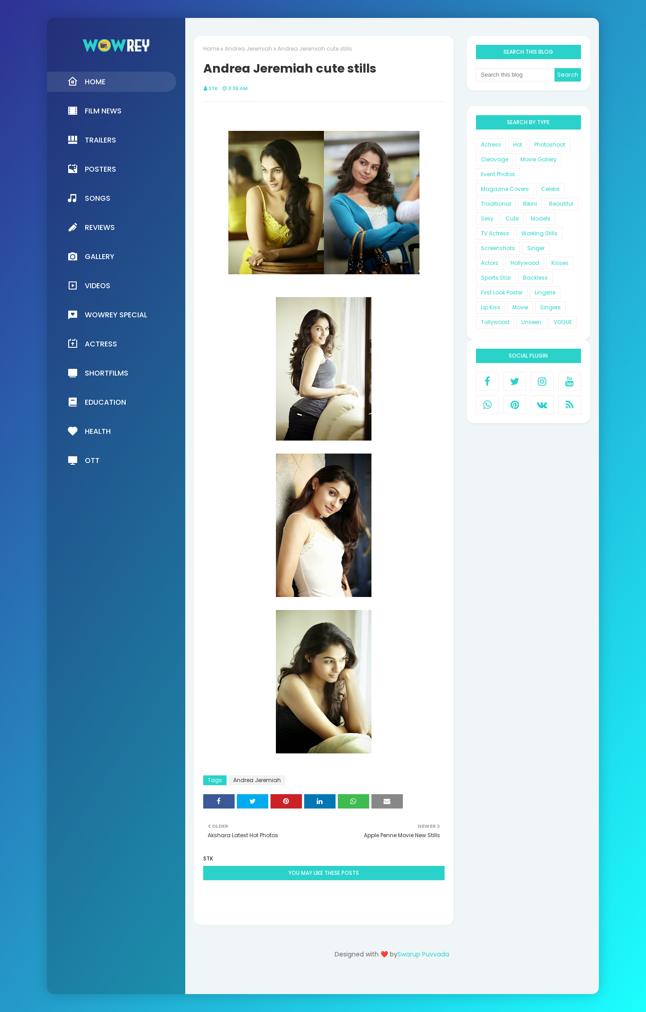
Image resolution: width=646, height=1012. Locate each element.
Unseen (531, 322)
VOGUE (563, 322)
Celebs (550, 189)
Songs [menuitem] (88, 198)
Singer (536, 248)
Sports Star (496, 277)
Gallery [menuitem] (90, 256)
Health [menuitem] (89, 431)
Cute (512, 218)
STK (213, 88)
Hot (517, 144)
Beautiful (561, 204)
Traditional (496, 204)
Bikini (530, 204)
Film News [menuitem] (94, 110)
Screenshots (498, 248)
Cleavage (494, 159)
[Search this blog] (515, 75)
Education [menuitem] (96, 402)
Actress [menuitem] (92, 343)
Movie (520, 307)
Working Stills (539, 233)
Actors (489, 263)
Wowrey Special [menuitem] (107, 314)
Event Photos (498, 174)
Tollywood (495, 322)
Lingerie (545, 292)
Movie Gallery (538, 159)
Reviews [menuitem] (91, 227)
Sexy (487, 218)
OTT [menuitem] (83, 460)
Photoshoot (549, 144)
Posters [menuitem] (91, 169)
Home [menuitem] (86, 81)
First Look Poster (502, 292)
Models (540, 218)
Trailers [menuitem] (91, 139)
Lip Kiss (490, 307)
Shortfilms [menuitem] (97, 373)
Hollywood (525, 263)
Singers (550, 307)
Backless (535, 277)
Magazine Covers (505, 189)
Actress (491, 144)
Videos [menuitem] (88, 285)
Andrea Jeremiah (248, 48)
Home (211, 48)
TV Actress (495, 233)
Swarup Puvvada (423, 954)
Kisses (559, 263)
